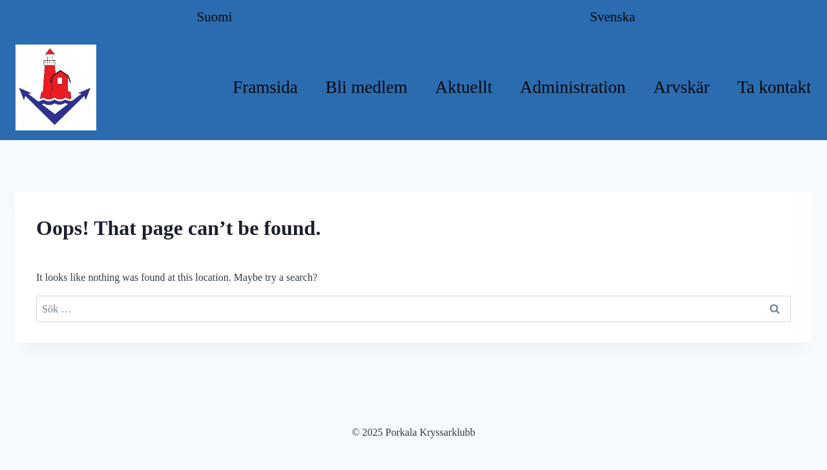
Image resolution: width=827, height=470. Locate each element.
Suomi (215, 17)
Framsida (265, 87)
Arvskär (681, 87)
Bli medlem (367, 87)
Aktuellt (463, 87)
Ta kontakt (774, 87)
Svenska (612, 17)
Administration (573, 87)
